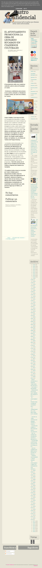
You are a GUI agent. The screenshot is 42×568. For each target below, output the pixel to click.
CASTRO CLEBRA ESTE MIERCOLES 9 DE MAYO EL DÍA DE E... (34, 451)
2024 (34, 267)
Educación (33, 91)
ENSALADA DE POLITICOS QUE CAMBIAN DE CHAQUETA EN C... (34, 393)
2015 (34, 524)
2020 (34, 273)
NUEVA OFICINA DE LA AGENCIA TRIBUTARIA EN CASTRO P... (34, 382)
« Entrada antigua (10, 238)
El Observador (34, 93)
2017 (34, 521)
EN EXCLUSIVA (34, 87)
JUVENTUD (33, 97)
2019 (34, 275)
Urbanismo (33, 118)
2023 (34, 269)
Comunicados (34, 79)
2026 (34, 264)
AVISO (32, 71)
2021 (34, 272)
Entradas (7, 551)
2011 (34, 530)
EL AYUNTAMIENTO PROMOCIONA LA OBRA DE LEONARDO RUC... (34, 402)
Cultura (14, 50)
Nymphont (35, 565)
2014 (34, 525)
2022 (34, 270)
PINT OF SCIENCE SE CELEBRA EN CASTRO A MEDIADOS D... (34, 436)
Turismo (32, 116)
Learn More (19, 8)
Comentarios (8, 553)
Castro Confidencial (21, 14)
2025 (34, 266)
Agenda (32, 77)
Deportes (33, 85)
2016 (34, 522)
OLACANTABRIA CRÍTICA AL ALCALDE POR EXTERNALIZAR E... (34, 443)
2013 (34, 527)
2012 (34, 528)
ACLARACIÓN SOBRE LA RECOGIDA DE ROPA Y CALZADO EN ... (34, 428)
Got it (25, 8)
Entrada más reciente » (19, 237)
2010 (34, 531)
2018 (34, 276)
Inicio (9, 237)
